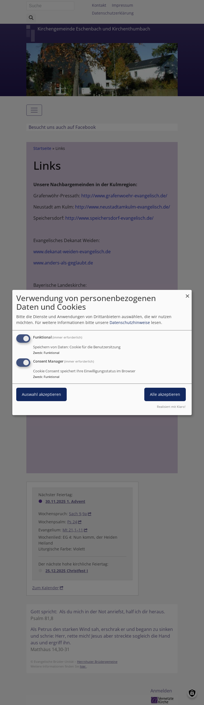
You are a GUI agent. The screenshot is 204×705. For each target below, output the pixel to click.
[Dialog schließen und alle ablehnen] (187, 293)
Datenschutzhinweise (130, 322)
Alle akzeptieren (165, 394)
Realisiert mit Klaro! (171, 406)
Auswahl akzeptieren (41, 394)
